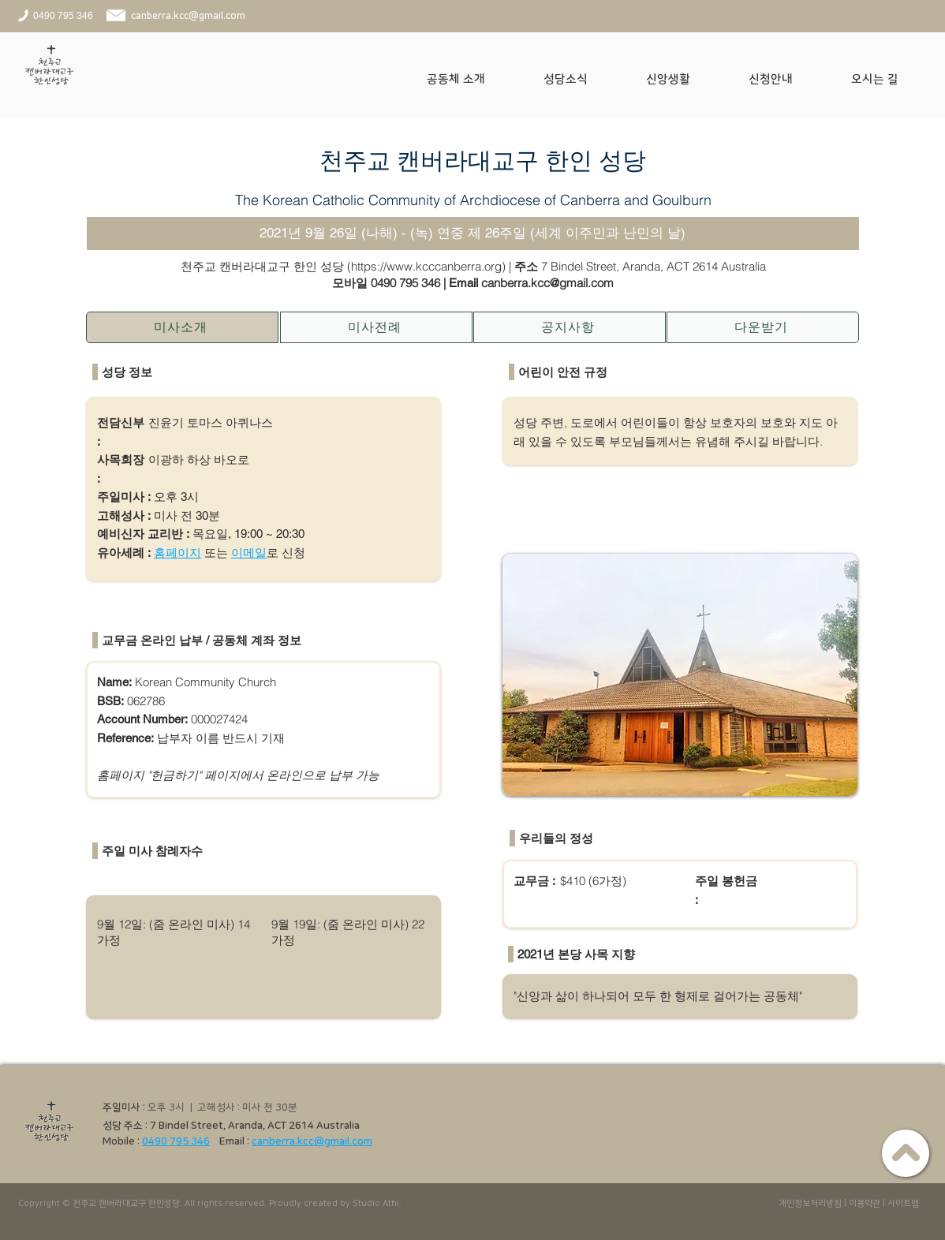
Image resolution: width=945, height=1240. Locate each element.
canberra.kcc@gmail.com (312, 1141)
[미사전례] (376, 327)
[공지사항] (569, 327)
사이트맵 (903, 1203)
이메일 (249, 552)
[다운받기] (763, 327)
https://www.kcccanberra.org (426, 266)
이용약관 (864, 1203)
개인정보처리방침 (810, 1203)
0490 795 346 (405, 282)
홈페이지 (177, 552)
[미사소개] (182, 327)
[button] (473, 80)
